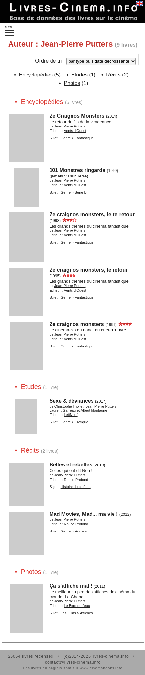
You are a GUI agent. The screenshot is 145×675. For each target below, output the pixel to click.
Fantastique (84, 138)
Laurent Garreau (62, 410)
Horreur (81, 531)
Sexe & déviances (71, 401)
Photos (72, 83)
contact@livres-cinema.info (73, 662)
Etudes (79, 74)
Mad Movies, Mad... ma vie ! (83, 514)
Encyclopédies (36, 74)
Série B (81, 192)
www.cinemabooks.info (101, 668)
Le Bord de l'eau (77, 606)
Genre (66, 138)
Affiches (86, 613)
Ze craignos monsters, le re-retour (92, 214)
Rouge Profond (76, 479)
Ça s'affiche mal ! (70, 586)
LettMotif (70, 415)
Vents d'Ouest (75, 131)
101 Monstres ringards (77, 170)
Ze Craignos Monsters (76, 116)
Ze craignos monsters (76, 324)
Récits (113, 74)
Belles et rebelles (70, 464)
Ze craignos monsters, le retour (88, 270)
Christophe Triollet (69, 406)
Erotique (81, 422)
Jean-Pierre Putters (70, 126)
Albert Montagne (94, 410)
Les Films (68, 613)
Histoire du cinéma (76, 487)
